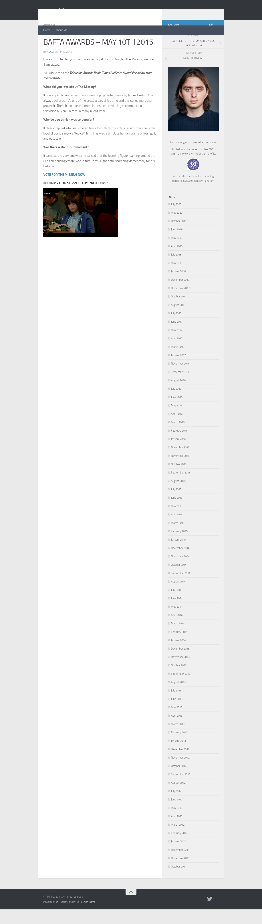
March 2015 (177, 537)
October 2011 (178, 881)
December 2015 (180, 462)
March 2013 (177, 738)
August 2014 (178, 596)
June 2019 (176, 244)
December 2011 (180, 864)
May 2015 (176, 520)
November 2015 (180, 470)
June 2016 (176, 411)
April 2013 (176, 730)
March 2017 (177, 361)
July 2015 (176, 504)
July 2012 (176, 805)
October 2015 (178, 478)
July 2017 (176, 328)
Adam (50, 66)
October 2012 (178, 780)
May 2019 (176, 252)
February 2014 (179, 646)
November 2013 (180, 671)
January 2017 (178, 369)
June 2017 (176, 336)
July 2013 (176, 705)
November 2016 (180, 378)
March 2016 (177, 436)
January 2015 (178, 554)
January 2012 (178, 856)
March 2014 (177, 638)
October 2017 (178, 311)
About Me (61, 30)
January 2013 (178, 755)
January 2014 (178, 654)
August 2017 (178, 319)
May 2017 (176, 344)
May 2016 (176, 420)
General (49, 40)
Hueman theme (87, 916)
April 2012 (176, 831)
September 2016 (180, 386)
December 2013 (180, 663)
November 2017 (180, 302)
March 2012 (177, 839)
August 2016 (178, 395)
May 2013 (176, 722)
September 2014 (180, 587)
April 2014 (176, 629)
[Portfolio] (216, 40)
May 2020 (176, 227)
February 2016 (179, 445)
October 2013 (178, 680)
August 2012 (178, 797)
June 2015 (176, 512)
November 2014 (180, 571)
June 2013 (176, 713)
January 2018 (178, 286)
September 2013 (180, 688)
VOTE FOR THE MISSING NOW (64, 189)
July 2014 (176, 604)
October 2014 (178, 579)
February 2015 (179, 545)
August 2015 (178, 495)
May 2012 (176, 822)
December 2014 (180, 562)
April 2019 (176, 260)
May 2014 (176, 621)
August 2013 (178, 696)
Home (46, 30)
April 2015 (176, 529)
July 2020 (176, 219)
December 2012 (180, 763)
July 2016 (176, 403)
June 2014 (176, 613)
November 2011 (180, 872)
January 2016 (178, 453)
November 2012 (180, 772)
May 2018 (176, 277)
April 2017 (176, 353)
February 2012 (179, 847)
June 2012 (176, 814)
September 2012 (180, 789)
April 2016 (176, 428)
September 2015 (180, 487)
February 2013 (179, 747)
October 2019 (178, 235)
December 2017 (180, 294)
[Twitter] (211, 40)
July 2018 (176, 269)
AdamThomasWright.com (199, 195)
